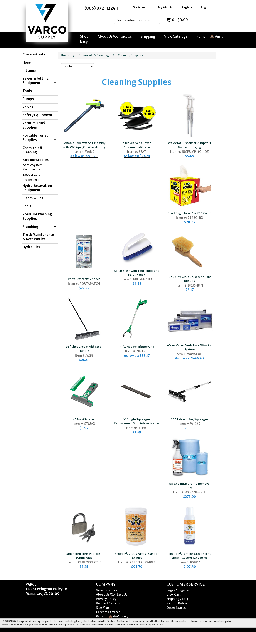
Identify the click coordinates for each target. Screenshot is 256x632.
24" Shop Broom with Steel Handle (84, 349)
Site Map (102, 608)
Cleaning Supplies (36, 160)
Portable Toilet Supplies (39, 137)
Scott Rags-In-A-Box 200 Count (189, 213)
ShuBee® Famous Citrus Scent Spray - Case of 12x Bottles (189, 556)
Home (65, 55)
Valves (39, 107)
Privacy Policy (106, 599)
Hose (39, 62)
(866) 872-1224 (99, 8)
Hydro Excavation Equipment (39, 188)
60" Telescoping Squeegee (189, 419)
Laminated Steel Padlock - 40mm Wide (84, 556)
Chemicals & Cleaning (39, 150)
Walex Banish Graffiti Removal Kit (189, 486)
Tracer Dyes (31, 180)
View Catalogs (175, 36)
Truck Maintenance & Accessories (38, 237)
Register (187, 7)
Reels (39, 206)
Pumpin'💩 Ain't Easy (112, 616)
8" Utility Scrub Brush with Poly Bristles (189, 279)
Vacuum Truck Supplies (39, 125)
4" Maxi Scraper (84, 419)
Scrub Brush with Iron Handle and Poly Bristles (136, 273)
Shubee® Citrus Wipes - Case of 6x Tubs (137, 556)
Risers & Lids (32, 198)
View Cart (174, 595)
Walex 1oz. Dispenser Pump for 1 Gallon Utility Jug (189, 145)
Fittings (39, 70)
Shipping (148, 36)
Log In (205, 7)
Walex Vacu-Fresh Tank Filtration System (189, 347)
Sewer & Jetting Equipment (39, 80)
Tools (39, 91)
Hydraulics (39, 247)
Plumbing (39, 227)
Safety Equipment (39, 115)
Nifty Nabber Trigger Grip (136, 347)
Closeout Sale (33, 54)
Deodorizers (31, 174)
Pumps (39, 99)
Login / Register (178, 590)
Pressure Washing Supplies (37, 216)
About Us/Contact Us (115, 36)
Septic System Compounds (33, 167)
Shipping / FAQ (177, 599)
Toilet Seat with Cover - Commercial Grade (137, 145)
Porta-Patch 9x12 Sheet (84, 279)
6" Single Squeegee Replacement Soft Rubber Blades (137, 421)
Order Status (176, 608)
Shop (84, 36)
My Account (141, 7)
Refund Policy (177, 603)
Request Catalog (108, 603)
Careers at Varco (108, 612)
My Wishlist (166, 7)
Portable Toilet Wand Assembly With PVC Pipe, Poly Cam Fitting (83, 145)
